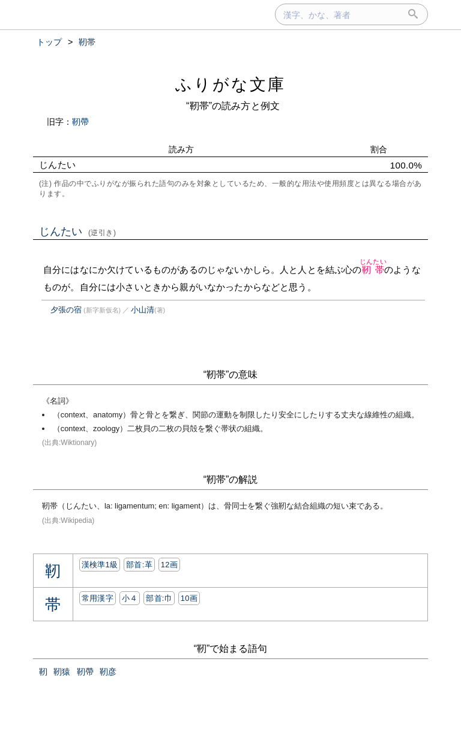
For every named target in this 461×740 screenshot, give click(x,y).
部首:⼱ (159, 598)
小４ (130, 598)
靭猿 (61, 671)
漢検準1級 (100, 564)
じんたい (77, 231)
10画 (189, 598)
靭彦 (108, 671)
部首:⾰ (139, 564)
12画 (169, 564)
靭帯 (373, 269)
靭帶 (80, 122)
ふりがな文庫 (230, 84)
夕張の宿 (66, 309)
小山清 (142, 309)
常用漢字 (97, 598)
